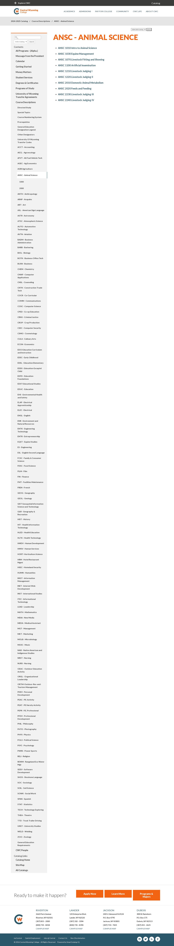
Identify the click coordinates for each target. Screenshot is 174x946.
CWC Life (137, 11)
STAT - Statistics (25, 804)
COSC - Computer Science (29, 306)
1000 (21, 182)
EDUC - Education (25, 389)
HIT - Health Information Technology (29, 526)
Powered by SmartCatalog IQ (68, 942)
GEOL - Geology (25, 498)
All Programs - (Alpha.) (27, 50)
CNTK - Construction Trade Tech (30, 289)
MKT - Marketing (25, 634)
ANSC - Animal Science (27, 175)
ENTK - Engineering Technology (26, 430)
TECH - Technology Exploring (31, 810)
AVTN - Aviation (25, 234)
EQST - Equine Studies (27, 442)
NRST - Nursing (24, 658)
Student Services (24, 77)
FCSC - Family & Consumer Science (29, 459)
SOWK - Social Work (27, 793)
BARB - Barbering (25, 247)
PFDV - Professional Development (27, 717)
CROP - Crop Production (29, 322)
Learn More (118, 893)
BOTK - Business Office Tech (30, 258)
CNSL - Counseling (26, 282)
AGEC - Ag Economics (27, 163)
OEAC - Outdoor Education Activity (30, 670)
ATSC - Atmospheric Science (30, 221)
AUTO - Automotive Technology (27, 227)
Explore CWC (24, 3)
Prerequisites (24, 122)
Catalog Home (23, 860)
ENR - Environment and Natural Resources (28, 422)
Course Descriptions (41, 21)
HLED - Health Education (29, 532)
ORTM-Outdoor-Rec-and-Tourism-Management (29, 685)
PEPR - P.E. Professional (28, 710)
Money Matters (23, 72)
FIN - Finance (23, 476)
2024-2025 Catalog (19, 21)
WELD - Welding (25, 831)
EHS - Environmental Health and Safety (30, 396)
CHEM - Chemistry (26, 269)
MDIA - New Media (26, 617)
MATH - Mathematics (27, 612)
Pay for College (103, 11)
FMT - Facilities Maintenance (30, 482)
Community (122, 11)
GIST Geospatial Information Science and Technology (30, 505)
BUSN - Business (25, 263)
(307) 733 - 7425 (110, 925)
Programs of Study (25, 88)
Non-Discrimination (78, 938)
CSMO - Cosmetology (27, 333)
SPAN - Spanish (24, 799)
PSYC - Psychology (26, 745)
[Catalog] (138, 29)
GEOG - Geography (26, 493)
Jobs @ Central (49, 938)
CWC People (22, 850)
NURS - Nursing (24, 663)
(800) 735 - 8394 (76, 925)
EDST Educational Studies (29, 384)
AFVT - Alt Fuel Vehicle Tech (30, 158)
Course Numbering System (30, 117)
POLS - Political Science (28, 740)
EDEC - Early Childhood (28, 357)
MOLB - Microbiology (27, 639)
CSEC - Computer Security (29, 328)
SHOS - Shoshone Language (30, 777)
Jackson (108, 910)
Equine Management (76, 53)
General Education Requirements (26, 843)
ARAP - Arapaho (25, 199)
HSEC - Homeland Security (29, 567)
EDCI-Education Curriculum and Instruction (30, 351)
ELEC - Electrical (25, 410)
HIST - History (24, 519)
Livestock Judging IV (76, 100)
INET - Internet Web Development (26, 587)
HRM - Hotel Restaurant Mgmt (28, 561)
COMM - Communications (29, 301)
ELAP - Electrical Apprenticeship (25, 403)
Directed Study (24, 107)
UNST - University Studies (29, 826)
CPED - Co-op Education (28, 312)
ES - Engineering (25, 447)
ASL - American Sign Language (31, 210)
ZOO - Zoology (24, 837)
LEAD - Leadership (26, 607)
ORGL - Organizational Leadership (28, 678)
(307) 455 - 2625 (144, 925)
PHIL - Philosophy (25, 724)
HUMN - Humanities (26, 573)
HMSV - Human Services (28, 549)
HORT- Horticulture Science (30, 554)
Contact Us (62, 938)
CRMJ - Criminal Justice (28, 317)
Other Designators (26, 134)
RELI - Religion (24, 756)
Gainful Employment (32, 938)
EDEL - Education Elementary (31, 363)
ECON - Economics (26, 344)
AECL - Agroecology (26, 152)
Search (31, 42)
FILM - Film (22, 471)
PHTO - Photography (27, 729)
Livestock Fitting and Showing (81, 59)
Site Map (20, 865)
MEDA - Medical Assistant (29, 623)
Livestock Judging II (75, 76)
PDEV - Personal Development (25, 693)
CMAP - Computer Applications (26, 276)
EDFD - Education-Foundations (26, 377)
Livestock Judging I (75, 71)
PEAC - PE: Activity (26, 699)
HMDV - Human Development (31, 543)
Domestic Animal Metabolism (80, 82)
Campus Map (42, 928)
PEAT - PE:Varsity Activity (29, 705)
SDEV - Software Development (25, 770)
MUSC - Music (24, 645)
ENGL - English (24, 415)
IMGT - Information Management (26, 579)
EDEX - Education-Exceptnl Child (30, 369)
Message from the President (30, 56)
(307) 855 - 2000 (43, 921)
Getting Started (24, 66)
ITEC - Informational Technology (27, 600)
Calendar (20, 61)
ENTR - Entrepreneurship (29, 436)
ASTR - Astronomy (26, 215)
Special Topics (24, 112)
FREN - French (24, 487)
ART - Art (22, 205)
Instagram (139, 939)
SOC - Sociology (25, 782)
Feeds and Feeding (74, 88)
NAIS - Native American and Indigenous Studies (30, 651)
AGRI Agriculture (25, 169)
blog (151, 939)
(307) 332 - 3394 (76, 921)
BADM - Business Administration (25, 241)
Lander (74, 910)
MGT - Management (27, 628)
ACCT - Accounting (26, 147)
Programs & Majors (146, 895)
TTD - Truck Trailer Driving (30, 820)
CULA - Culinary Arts (27, 339)
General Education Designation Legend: (27, 128)
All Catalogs (22, 870)
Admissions (85, 11)
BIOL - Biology (24, 253)
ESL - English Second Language (31, 452)
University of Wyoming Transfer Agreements (27, 95)
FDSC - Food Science (27, 466)
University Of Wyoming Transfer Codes (28, 140)
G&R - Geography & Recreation (26, 513)
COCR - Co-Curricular (27, 295)
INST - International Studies (30, 593)
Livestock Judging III (76, 94)
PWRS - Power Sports (27, 751)
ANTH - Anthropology (27, 194)
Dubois (141, 910)
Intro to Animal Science (77, 47)
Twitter (145, 939)
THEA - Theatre (25, 815)
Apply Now (89, 893)
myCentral (18, 938)
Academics (69, 11)
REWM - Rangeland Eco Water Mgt (31, 763)
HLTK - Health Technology (29, 538)
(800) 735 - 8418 (43, 925)
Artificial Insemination (77, 65)
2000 (21, 188)
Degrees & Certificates (27, 83)
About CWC (152, 11)
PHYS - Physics (24, 734)
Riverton (42, 910)
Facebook (157, 939)
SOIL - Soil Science (26, 788)
